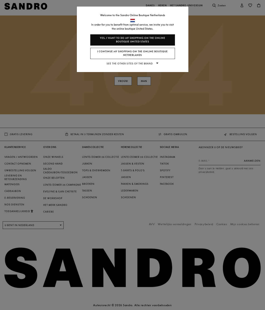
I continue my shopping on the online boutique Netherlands (132, 53)
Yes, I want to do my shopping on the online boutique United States (132, 40)
